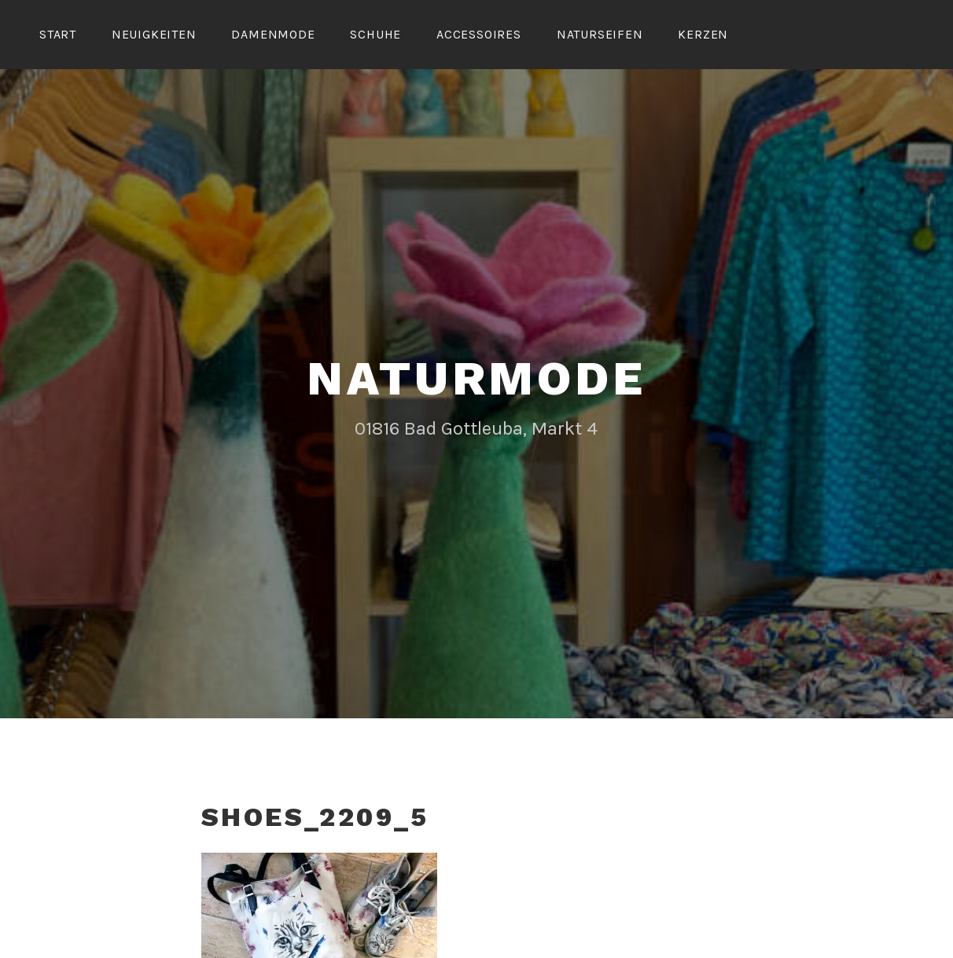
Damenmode (273, 34)
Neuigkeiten (154, 34)
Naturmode (476, 378)
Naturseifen (600, 34)
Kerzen (703, 34)
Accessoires (478, 34)
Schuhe (375, 34)
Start (57, 34)
